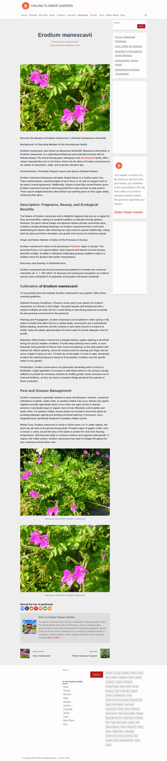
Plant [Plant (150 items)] (113, 721)
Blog (123, 15)
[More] (50, 608)
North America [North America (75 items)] (111, 712)
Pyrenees (75, 246)
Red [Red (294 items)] (137, 721)
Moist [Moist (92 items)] (127, 707)
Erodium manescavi (57, 45)
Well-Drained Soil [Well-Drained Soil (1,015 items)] (126, 739)
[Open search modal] (146, 15)
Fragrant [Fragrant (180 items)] (134, 689)
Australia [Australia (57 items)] (125, 671)
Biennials (43, 15)
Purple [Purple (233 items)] (131, 721)
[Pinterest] (36, 608)
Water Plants (112, 15)
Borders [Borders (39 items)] (114, 676)
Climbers (61, 15)
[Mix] (41, 608)
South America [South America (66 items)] (111, 734)
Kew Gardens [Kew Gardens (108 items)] (118, 703)
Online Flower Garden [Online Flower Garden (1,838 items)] (127, 712)
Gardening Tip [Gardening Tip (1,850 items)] (119, 694)
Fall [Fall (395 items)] (117, 689)
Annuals (33, 15)
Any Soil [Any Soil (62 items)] (117, 671)
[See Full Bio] (60, 637)
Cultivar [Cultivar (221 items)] (119, 680)
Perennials (83, 15)
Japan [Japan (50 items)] (108, 703)
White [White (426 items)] (137, 739)
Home (24, 15)
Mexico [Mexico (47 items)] (120, 707)
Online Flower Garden (52, 6)
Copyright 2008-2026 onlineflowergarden (40, 756)
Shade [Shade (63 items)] (140, 725)
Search (117, 23)
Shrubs (93, 15)
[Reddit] (31, 608)
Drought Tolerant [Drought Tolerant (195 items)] (112, 685)
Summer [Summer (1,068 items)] (129, 734)
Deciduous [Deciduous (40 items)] (128, 680)
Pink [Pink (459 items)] (107, 721)
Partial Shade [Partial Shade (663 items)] (128, 716)
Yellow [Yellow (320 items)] (108, 743)
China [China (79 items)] (131, 676)
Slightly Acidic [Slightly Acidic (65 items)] (118, 730)
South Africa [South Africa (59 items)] (129, 730)
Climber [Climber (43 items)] (138, 676)
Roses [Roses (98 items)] (123, 725)
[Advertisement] (129, 117)
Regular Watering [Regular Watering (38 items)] (112, 725)
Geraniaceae (87, 157)
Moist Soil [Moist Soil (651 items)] (135, 707)
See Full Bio (53, 637)
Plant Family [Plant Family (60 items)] (121, 721)
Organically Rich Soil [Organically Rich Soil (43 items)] (113, 716)
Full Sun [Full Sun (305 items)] (109, 694)
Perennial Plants (73, 45)
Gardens (71, 15)
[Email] (45, 608)
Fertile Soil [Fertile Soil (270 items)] (124, 689)
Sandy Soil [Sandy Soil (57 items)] (132, 725)
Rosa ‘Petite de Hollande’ (128, 46)
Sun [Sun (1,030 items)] (135, 734)
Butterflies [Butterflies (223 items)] (123, 676)
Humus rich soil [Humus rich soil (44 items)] (136, 698)
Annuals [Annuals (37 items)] (109, 671)
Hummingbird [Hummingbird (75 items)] (123, 698)
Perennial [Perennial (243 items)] (138, 716)
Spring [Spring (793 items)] (121, 734)
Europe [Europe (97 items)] (135, 685)
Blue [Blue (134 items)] (107, 676)
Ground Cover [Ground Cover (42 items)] (111, 698)
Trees (101, 15)
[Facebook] (22, 608)
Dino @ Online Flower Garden (66, 42)
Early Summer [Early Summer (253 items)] (125, 685)
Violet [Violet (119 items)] (116, 739)
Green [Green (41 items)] (129, 694)
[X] (27, 608)
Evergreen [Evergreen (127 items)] (110, 689)
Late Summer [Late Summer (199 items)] (111, 707)
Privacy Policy (64, 756)
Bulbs (52, 15)
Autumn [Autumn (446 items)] (134, 671)
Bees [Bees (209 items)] (141, 671)
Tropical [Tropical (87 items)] (109, 739)
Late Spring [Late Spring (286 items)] (129, 703)
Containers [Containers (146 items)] (110, 680)
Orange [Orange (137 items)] (139, 712)
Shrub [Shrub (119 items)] (108, 730)
